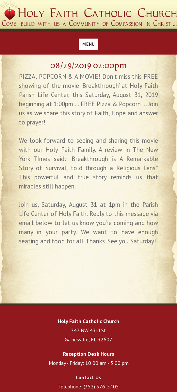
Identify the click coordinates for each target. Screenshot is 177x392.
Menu (88, 44)
